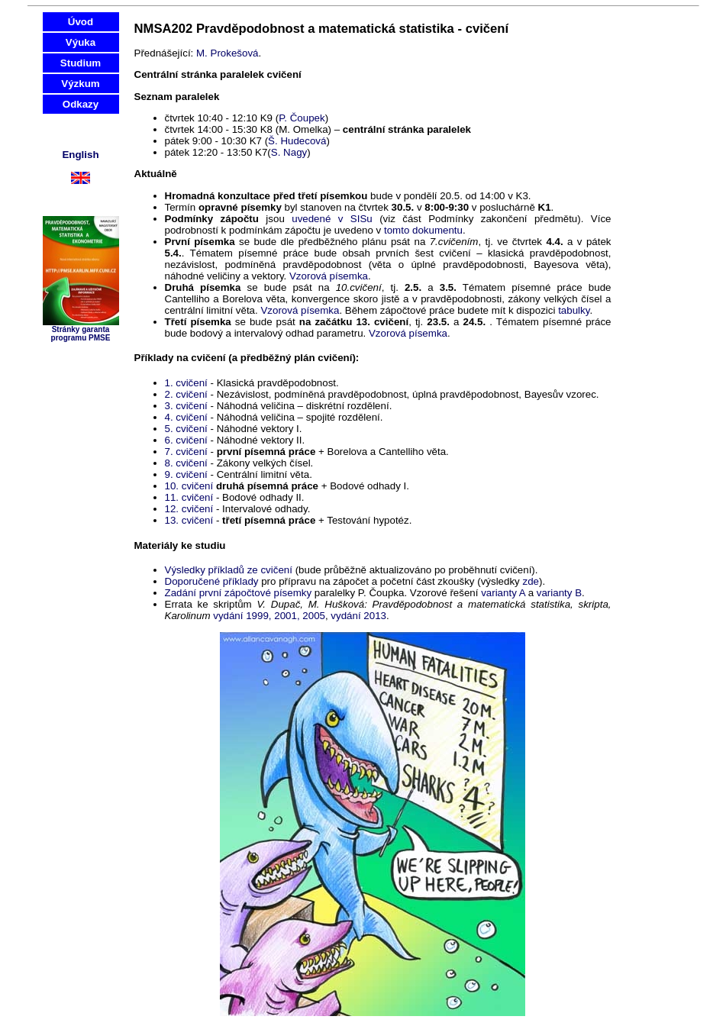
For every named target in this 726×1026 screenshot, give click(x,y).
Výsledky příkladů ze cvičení (230, 570)
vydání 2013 (358, 615)
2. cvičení (186, 394)
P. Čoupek (302, 118)
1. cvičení (186, 383)
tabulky (573, 310)
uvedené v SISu (332, 218)
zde (530, 581)
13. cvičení (189, 520)
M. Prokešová (227, 53)
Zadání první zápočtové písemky (238, 592)
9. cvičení (186, 474)
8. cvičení (186, 463)
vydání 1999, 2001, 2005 (269, 615)
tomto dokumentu (423, 230)
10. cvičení (189, 486)
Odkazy (80, 104)
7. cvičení (186, 451)
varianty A (503, 592)
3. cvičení (186, 405)
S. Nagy (289, 152)
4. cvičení (186, 417)
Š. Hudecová (297, 141)
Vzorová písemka (328, 276)
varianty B (559, 592)
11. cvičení (189, 497)
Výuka (80, 42)
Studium (80, 63)
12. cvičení (189, 509)
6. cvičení (186, 440)
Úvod (80, 21)
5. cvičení (186, 428)
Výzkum (80, 83)
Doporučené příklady (212, 581)
